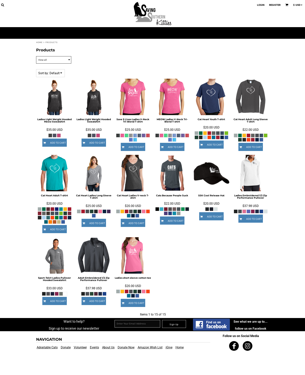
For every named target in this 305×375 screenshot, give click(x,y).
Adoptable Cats (47, 347)
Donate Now (126, 347)
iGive (169, 347)
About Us (108, 347)
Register (275, 4)
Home (39, 42)
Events (94, 347)
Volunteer (80, 347)
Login (260, 4)
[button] (2, 4)
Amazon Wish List (150, 347)
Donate (66, 347)
